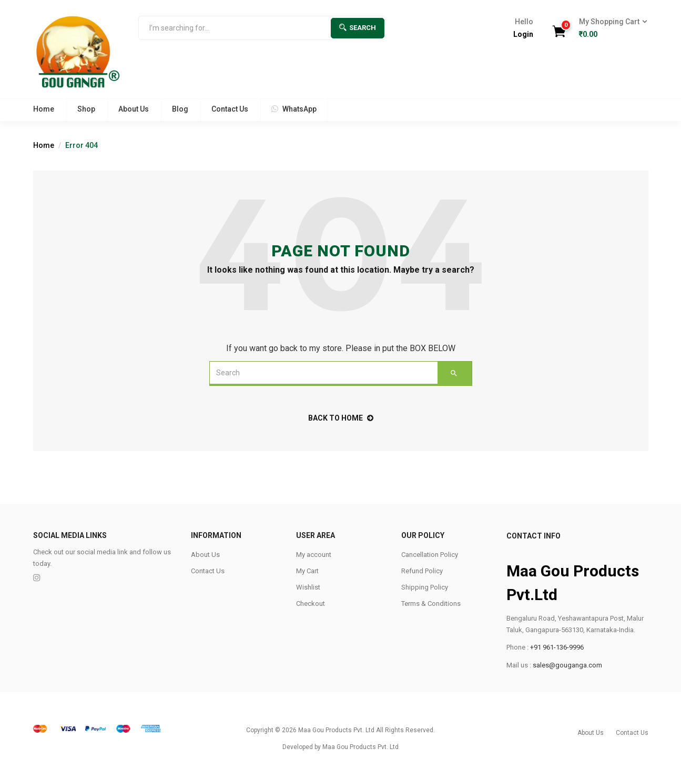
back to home (340, 418)
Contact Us (229, 109)
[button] (609, 28)
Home (43, 109)
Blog (180, 109)
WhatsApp (294, 109)
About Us (133, 109)
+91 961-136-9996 (557, 647)
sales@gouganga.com (567, 665)
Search (357, 28)
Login (523, 34)
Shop (86, 109)
